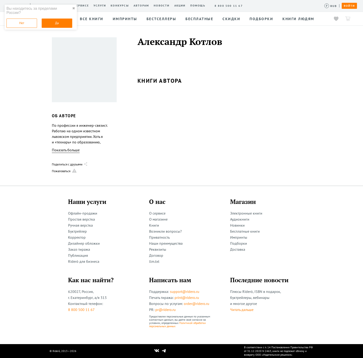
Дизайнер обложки (84, 243)
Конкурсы (120, 5)
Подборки (238, 243)
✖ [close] (73, 8)
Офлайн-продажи (82, 213)
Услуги (100, 5)
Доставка (237, 249)
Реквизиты (157, 249)
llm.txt (154, 261)
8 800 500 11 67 (81, 309)
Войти (349, 5)
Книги (154, 225)
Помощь (197, 5)
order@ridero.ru (196, 303)
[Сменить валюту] (330, 5)
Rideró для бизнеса (83, 261)
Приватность (159, 237)
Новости (161, 5)
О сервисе (80, 5)
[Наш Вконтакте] (156, 351)
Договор (156, 255)
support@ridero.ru (184, 291)
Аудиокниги (239, 219)
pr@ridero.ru (165, 309)
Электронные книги (246, 213)
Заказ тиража (79, 249)
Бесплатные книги (245, 231)
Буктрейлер (77, 231)
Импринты (238, 237)
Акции (180, 5)
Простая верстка (81, 219)
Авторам (141, 5)
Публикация (78, 255)
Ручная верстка (80, 225)
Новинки (237, 225)
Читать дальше (241, 309)
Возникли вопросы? (165, 231)
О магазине (158, 219)
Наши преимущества (166, 243)
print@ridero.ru (187, 297)
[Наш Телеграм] (164, 351)
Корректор (77, 237)
